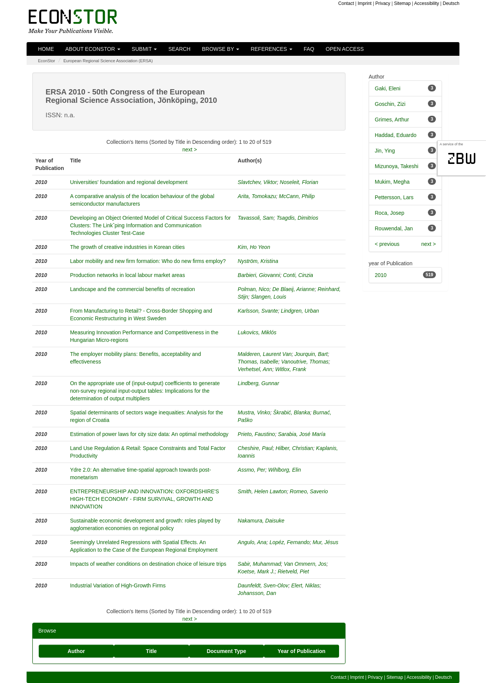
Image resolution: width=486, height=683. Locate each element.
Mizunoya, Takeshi (396, 166)
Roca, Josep (389, 213)
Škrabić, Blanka (291, 412)
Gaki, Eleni (388, 88)
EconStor (46, 60)
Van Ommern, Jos (305, 564)
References (271, 49)
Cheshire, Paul (255, 448)
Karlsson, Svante (258, 311)
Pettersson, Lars (394, 197)
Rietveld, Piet (293, 571)
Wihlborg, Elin (284, 470)
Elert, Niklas (305, 585)
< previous (387, 244)
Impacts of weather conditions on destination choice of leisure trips (148, 564)
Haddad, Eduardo (396, 135)
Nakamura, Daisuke (261, 521)
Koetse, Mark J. (256, 571)
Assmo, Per (251, 470)
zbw (462, 158)
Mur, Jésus (325, 542)
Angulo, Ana (252, 542)
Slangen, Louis (268, 297)
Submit (144, 49)
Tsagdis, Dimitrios (297, 218)
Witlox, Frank (290, 369)
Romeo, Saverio (309, 491)
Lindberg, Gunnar (258, 383)
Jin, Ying (385, 151)
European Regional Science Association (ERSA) (108, 60)
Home (46, 49)
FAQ (309, 49)
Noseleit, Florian (299, 182)
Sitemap (402, 3)
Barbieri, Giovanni (259, 275)
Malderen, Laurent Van (265, 354)
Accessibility (426, 3)
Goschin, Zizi (390, 104)
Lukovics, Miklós (257, 332)
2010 (381, 275)
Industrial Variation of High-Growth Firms (118, 585)
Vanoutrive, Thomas (304, 362)
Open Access (345, 49)
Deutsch (451, 3)
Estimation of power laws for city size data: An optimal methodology (149, 434)
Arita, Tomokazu (257, 196)
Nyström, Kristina (258, 261)
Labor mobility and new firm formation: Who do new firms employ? (148, 261)
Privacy (383, 3)
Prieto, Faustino (256, 434)
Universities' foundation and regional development (128, 182)
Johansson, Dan (257, 593)
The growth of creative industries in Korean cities (127, 247)
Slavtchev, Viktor (257, 182)
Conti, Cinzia (298, 275)
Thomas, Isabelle (258, 362)
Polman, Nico (253, 289)
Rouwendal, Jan (394, 228)
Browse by (220, 49)
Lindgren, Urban (300, 311)
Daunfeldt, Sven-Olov (263, 585)
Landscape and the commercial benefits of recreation (132, 289)
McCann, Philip (297, 196)
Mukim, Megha (392, 182)
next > (189, 149)
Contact (346, 3)
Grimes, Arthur (392, 119)
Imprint (365, 3)
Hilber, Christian (294, 448)
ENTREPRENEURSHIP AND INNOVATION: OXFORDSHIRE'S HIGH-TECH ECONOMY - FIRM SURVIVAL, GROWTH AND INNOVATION (144, 499)
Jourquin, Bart (311, 354)
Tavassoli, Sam (255, 218)
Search (179, 49)
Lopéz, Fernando (290, 542)
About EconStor (92, 49)
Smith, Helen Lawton (262, 491)
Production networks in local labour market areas (127, 275)
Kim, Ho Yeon (254, 247)
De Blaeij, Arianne (293, 289)
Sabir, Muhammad (259, 564)
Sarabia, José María (301, 434)
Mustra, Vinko (254, 412)
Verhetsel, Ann (255, 369)
